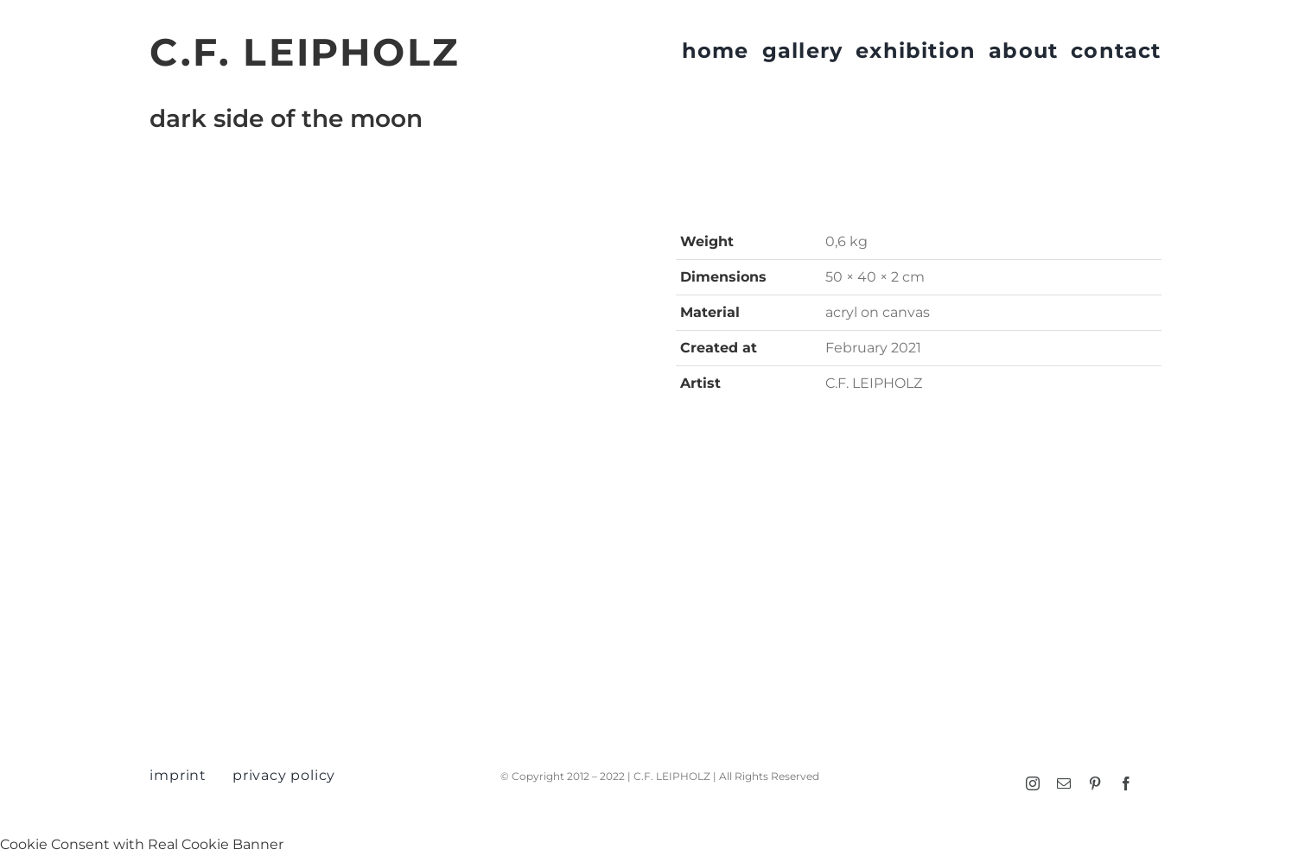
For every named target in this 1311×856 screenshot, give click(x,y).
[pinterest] (1095, 783)
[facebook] (1126, 783)
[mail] (1064, 783)
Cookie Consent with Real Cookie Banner (141, 844)
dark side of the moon (286, 118)
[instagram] (1033, 783)
